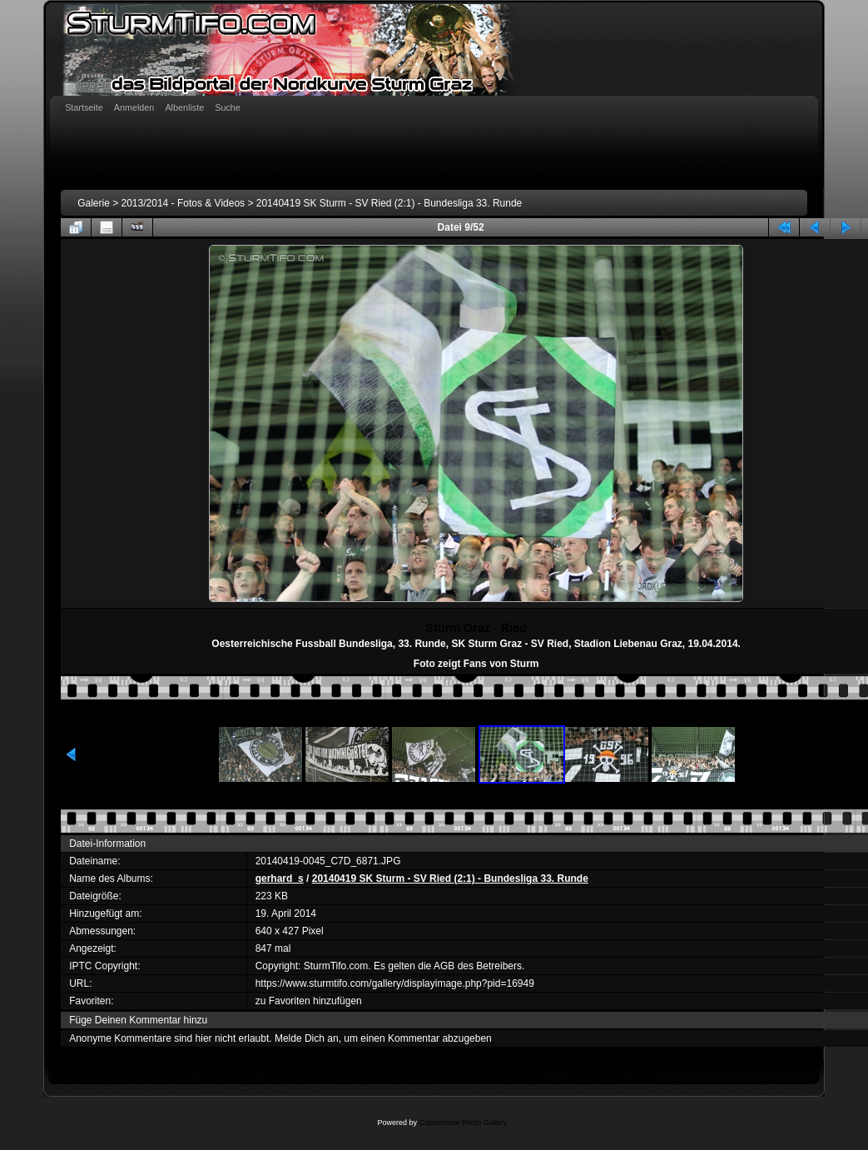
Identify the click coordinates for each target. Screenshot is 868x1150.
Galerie (93, 203)
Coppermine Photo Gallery (463, 1122)
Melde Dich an (307, 1038)
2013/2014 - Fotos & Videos (184, 203)
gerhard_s (279, 878)
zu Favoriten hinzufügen (308, 1001)
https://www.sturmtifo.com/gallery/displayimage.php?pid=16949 (394, 983)
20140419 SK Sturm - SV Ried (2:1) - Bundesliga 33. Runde (389, 203)
